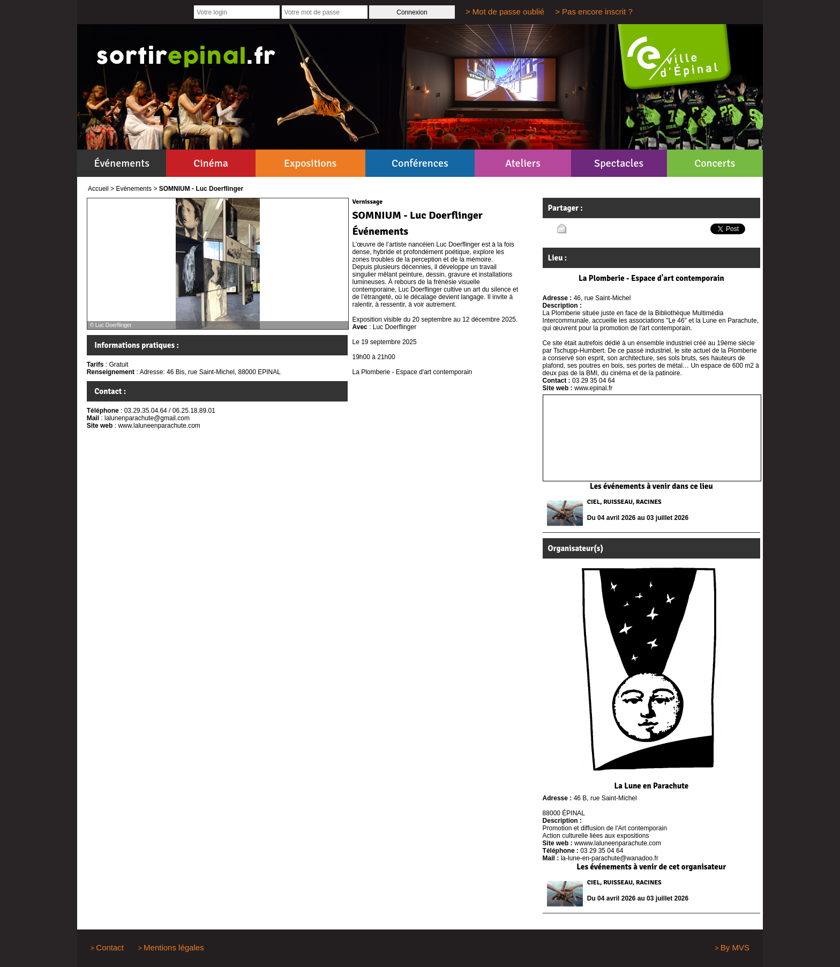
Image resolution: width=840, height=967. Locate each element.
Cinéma (210, 163)
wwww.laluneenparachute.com (617, 843)
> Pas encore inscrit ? (594, 11)
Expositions (310, 163)
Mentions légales (174, 947)
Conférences (420, 163)
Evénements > (136, 188)
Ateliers (523, 163)
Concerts (714, 163)
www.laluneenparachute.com (159, 425)
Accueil (98, 188)
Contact (110, 947)
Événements (121, 163)
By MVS (735, 947)
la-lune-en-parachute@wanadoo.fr (609, 858)
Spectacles (618, 163)
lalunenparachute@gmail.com (147, 418)
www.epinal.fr (593, 388)
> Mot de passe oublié (505, 11)
